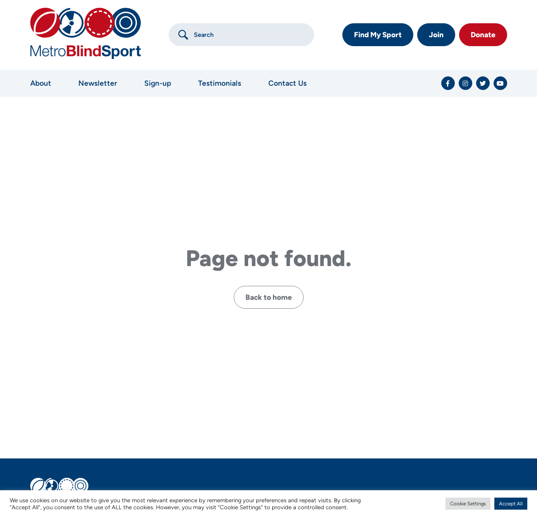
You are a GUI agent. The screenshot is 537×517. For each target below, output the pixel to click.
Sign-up (157, 83)
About (40, 83)
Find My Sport (378, 34)
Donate (483, 34)
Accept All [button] (511, 504)
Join (436, 34)
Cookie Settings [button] (468, 504)
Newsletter (97, 83)
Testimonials (219, 83)
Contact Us (287, 83)
